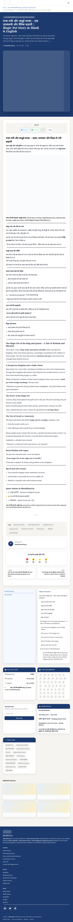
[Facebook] (5, 908)
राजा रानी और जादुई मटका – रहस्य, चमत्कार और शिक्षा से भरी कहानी (53, 597)
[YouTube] (10, 908)
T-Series (8, 752)
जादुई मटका (50, 529)
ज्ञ (63, 697)
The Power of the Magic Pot (50, 634)
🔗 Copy (49, 130)
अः (56, 679)
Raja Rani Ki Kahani (11, 760)
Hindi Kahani (20, 756)
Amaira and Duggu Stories (10, 865)
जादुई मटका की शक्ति (46, 606)
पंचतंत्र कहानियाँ (9, 771)
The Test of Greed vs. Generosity (52, 637)
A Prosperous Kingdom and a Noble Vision (53, 629)
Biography (6, 897)
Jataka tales (7, 884)
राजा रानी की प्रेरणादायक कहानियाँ (19, 496)
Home (4, 7)
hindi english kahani (34, 525)
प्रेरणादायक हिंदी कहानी (10, 763)
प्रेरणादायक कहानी (22, 767)
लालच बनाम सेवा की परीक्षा (47, 610)
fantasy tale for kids (19, 525)
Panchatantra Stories (9, 859)
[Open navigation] (68, 2)
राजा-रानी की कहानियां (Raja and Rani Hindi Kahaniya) (22, 7)
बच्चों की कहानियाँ (23, 760)
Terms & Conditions (17, 919)
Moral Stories (7, 851)
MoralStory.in (27, 488)
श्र (59, 697)
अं (52, 679)
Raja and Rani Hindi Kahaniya (12, 856)
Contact (32, 919)
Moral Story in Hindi (27, 529)
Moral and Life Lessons (49, 645)
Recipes (5, 900)
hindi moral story (10, 767)
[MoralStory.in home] (7, 2)
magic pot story (13, 529)
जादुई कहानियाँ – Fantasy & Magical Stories (25, 492)
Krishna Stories (8, 881)
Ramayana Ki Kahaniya (10, 878)
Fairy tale (5, 862)
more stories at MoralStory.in (50, 649)
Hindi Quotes (7, 894)
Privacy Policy (6, 919)
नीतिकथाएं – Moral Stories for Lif (21, 500)
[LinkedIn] (15, 908)
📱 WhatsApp (35, 130)
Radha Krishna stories (19, 752)
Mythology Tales (8, 875)
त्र (55, 697)
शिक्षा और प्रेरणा (45, 618)
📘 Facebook (24, 130)
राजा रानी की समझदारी (46, 614)
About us (5, 903)
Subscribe (19, 718)
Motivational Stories (9, 854)
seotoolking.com (37, 917)
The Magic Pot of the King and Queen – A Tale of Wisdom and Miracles (53, 622)
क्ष (51, 697)
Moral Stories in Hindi (23, 749)
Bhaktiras (6, 873)
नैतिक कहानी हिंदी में (10, 756)
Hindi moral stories (23, 763)
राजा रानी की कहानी (13, 533)
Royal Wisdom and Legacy (50, 641)
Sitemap (26, 919)
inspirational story (48, 525)
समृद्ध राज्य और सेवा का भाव (48, 602)
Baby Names (6, 892)
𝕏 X (43, 130)
